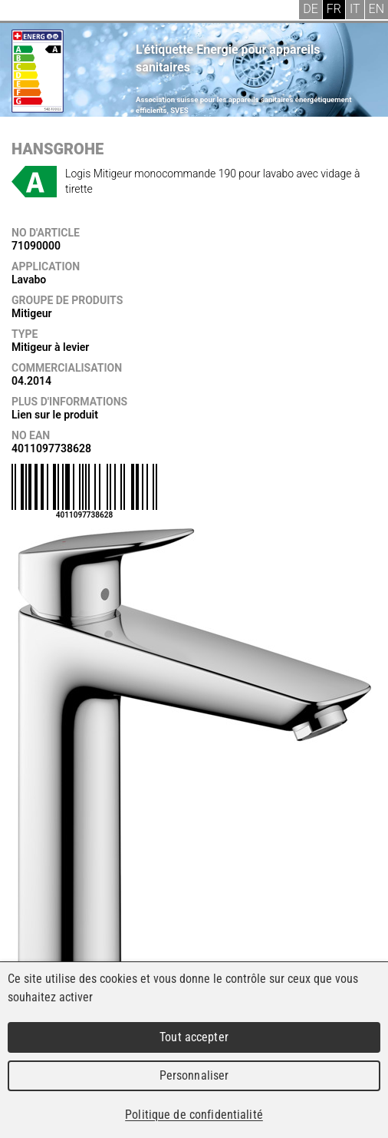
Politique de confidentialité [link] (194, 1114)
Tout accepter (194, 1037)
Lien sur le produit (55, 415)
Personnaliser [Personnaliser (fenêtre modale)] (194, 1075)
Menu (23, 11)
